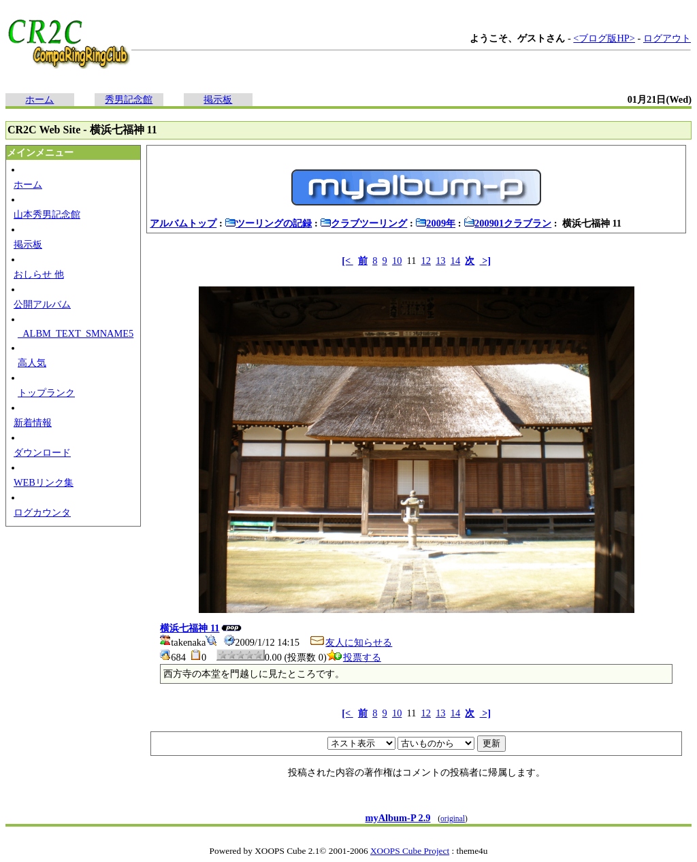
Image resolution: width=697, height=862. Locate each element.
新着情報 (33, 422)
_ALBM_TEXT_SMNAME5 (75, 333)
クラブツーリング (363, 223)
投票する (354, 657)
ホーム (39, 99)
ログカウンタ (42, 512)
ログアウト (667, 38)
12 (426, 260)
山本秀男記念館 (47, 214)
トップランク (46, 392)
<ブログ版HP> (604, 38)
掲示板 (218, 99)
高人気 (32, 362)
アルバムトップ (183, 223)
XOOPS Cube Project (409, 851)
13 (440, 260)
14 (455, 260)
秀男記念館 (128, 99)
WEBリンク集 (44, 482)
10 (397, 260)
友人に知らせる (350, 642)
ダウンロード (42, 452)
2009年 (435, 223)
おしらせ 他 (39, 274)
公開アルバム (42, 304)
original (452, 818)
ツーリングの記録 (268, 223)
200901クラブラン (507, 223)
